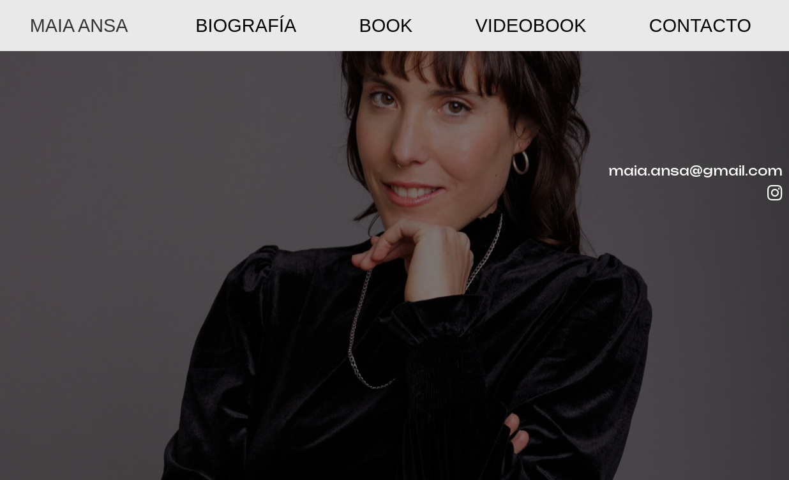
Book (386, 25)
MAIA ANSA (79, 25)
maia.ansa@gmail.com (695, 171)
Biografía (245, 25)
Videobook (531, 25)
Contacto (700, 25)
